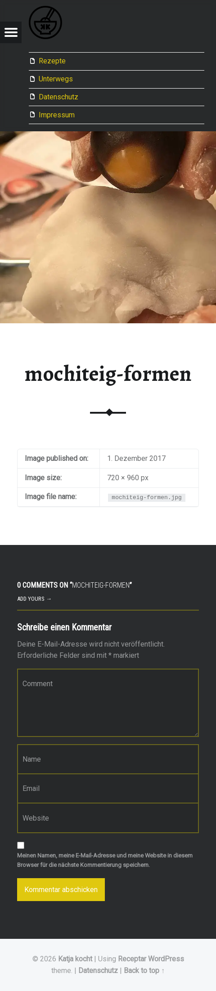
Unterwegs (56, 79)
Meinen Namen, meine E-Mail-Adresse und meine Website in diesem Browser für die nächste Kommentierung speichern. (105, 860)
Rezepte (52, 61)
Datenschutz (58, 97)
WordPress (166, 959)
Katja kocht (75, 959)
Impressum (57, 115)
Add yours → (34, 598)
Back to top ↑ (144, 970)
